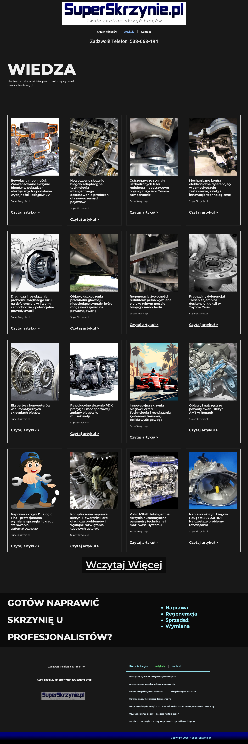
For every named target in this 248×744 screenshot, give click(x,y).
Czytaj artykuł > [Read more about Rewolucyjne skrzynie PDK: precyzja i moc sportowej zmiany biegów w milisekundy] (84, 434)
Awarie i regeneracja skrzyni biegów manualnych (152, 684)
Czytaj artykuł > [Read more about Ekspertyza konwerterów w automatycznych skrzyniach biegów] (25, 430)
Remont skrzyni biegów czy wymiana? (146, 691)
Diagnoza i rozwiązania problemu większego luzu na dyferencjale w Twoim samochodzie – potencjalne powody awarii (32, 304)
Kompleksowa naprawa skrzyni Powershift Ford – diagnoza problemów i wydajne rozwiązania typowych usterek (90, 521)
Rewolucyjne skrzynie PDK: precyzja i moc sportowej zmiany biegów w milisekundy (91, 411)
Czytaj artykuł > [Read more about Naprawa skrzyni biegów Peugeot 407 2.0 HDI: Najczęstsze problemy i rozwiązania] (203, 542)
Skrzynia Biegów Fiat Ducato (184, 691)
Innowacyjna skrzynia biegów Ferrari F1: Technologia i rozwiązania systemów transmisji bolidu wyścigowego (150, 413)
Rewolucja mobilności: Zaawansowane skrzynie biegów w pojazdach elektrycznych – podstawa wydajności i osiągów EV (31, 188)
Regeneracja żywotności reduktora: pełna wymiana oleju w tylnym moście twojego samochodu (150, 302)
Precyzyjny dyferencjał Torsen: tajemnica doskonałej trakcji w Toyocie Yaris (207, 302)
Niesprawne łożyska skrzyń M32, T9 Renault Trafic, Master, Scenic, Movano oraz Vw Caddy (171, 706)
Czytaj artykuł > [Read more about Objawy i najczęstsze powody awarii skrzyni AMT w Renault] (203, 430)
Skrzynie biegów (107, 31)
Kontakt (146, 31)
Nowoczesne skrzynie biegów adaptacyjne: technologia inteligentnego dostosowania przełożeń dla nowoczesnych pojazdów (89, 191)
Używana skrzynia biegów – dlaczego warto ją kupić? (154, 714)
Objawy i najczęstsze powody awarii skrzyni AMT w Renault (207, 409)
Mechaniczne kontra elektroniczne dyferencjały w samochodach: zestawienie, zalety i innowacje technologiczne (210, 188)
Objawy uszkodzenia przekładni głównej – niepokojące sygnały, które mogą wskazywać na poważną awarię (91, 304)
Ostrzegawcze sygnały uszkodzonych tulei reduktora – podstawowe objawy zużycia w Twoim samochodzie (149, 188)
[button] (124, 565)
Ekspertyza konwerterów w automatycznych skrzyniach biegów (31, 409)
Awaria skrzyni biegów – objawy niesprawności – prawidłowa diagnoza (162, 721)
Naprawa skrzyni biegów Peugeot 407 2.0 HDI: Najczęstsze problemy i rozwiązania (208, 519)
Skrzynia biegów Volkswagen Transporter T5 (150, 699)
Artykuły (129, 31)
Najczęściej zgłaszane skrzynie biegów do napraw (152, 676)
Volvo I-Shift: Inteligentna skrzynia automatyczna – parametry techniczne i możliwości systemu (150, 519)
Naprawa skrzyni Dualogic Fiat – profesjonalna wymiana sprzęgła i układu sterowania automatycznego (32, 521)
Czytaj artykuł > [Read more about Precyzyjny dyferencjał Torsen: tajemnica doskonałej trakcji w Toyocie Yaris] (203, 325)
